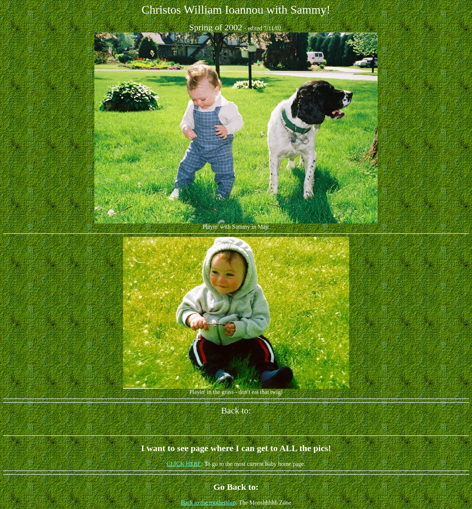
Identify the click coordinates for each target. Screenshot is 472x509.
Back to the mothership (208, 502)
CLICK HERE (184, 464)
